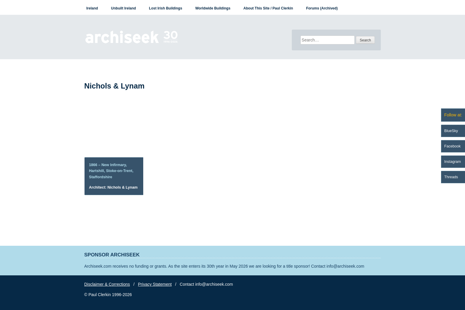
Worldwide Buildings (212, 8)
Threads (451, 177)
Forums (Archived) (322, 8)
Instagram (452, 162)
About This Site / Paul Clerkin (268, 8)
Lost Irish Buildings (165, 8)
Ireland (92, 8)
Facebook (452, 146)
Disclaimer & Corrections (107, 284)
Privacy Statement (155, 284)
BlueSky (451, 131)
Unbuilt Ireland (123, 8)
